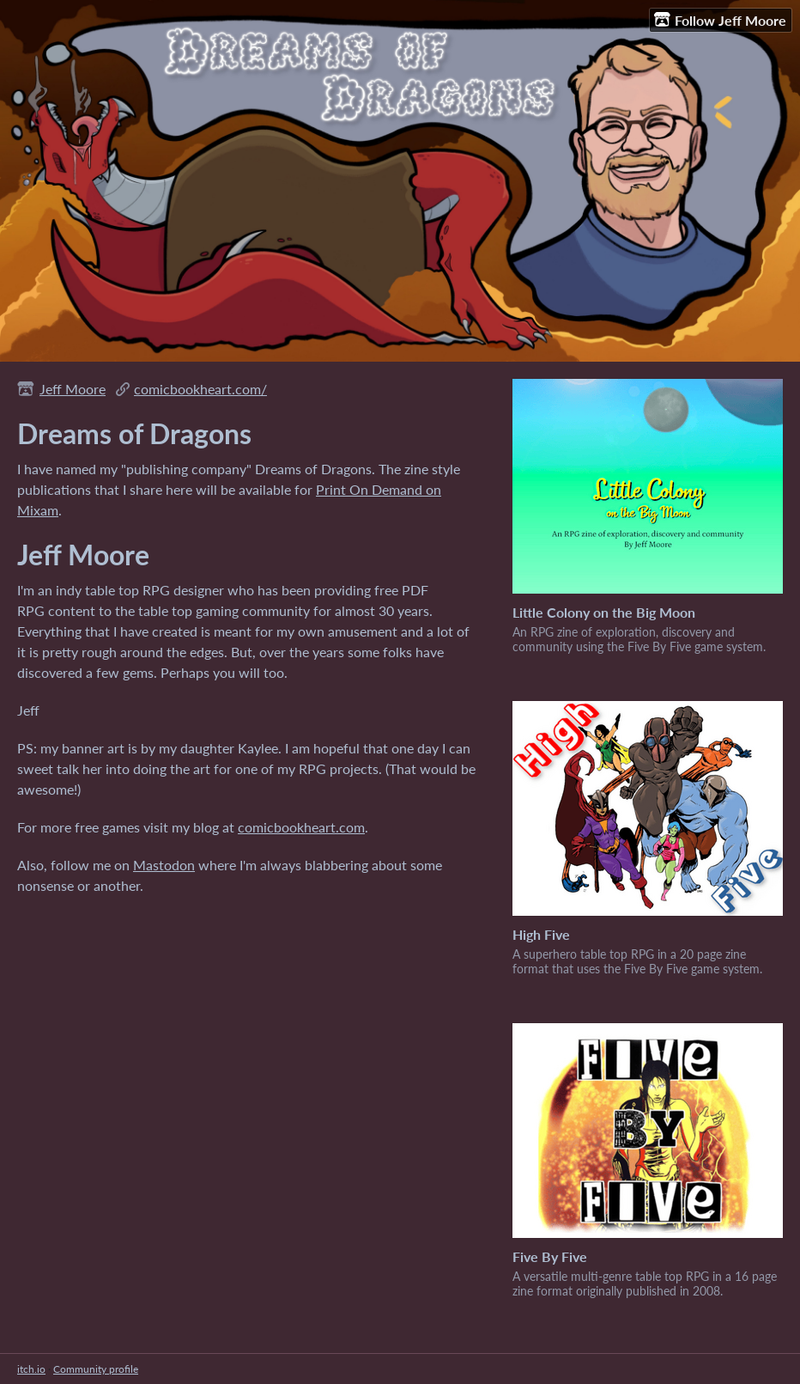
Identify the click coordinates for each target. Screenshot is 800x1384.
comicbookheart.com (301, 827)
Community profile (95, 1369)
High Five (541, 934)
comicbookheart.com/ (200, 389)
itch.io (31, 1369)
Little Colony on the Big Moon (603, 612)
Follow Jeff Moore (720, 19)
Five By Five (549, 1256)
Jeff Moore (72, 389)
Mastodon (164, 865)
